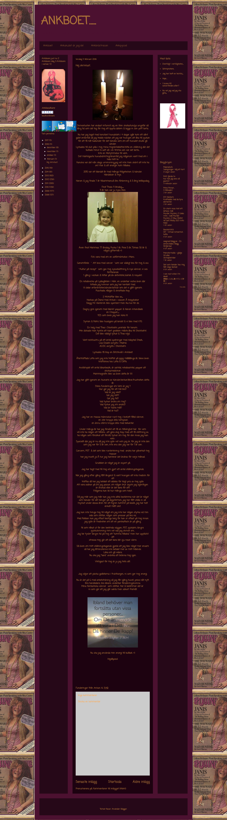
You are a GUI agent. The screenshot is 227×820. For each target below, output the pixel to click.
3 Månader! (168, 190)
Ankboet (48, 46)
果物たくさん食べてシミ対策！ (173, 280)
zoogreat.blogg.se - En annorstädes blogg (172, 242)
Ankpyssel (121, 46)
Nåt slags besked (170, 267)
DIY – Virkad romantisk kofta (173, 233)
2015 (47, 168)
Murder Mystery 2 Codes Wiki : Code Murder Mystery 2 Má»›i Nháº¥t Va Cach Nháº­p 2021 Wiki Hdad (173, 218)
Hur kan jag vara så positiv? (171, 180)
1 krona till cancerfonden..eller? (170, 84)
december (51, 147)
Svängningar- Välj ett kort (174, 169)
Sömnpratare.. (168, 69)
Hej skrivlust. (52, 162)
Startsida (114, 782)
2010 (47, 187)
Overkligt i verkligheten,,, (172, 64)
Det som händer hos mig (174, 264)
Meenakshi (168, 167)
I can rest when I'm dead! (171, 275)
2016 (47, 144)
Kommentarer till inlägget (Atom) (109, 788)
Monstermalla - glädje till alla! (172, 254)
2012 (47, 179)
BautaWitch (168, 229)
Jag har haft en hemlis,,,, (172, 73)
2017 (47, 140)
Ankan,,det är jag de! (72, 46)
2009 (47, 191)
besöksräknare (48, 116)
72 (50, 64)
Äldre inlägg (141, 782)
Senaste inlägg (86, 782)
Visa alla (182, 287)
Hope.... (165, 78)
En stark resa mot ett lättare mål (173, 210)
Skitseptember (169, 258)
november (51, 151)
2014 (47, 172)
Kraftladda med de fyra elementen (173, 200)
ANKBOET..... (68, 21)
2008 (47, 195)
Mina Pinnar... (169, 188)
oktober (50, 155)
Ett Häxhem (168, 197)
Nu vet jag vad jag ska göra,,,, (171, 91)
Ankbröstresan (99, 46)
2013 (47, 175)
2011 (47, 183)
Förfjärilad (167, 246)
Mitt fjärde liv (169, 176)
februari (51, 159)
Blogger (124, 809)
